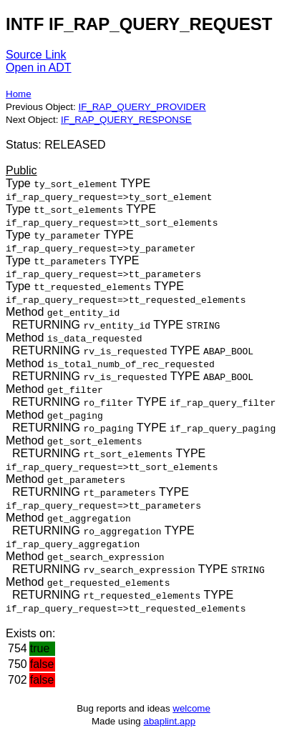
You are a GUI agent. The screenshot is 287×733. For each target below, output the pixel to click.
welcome (191, 708)
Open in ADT (39, 67)
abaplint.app (169, 721)
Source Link (36, 55)
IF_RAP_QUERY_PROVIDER (141, 106)
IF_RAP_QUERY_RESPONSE (126, 119)
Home (18, 94)
